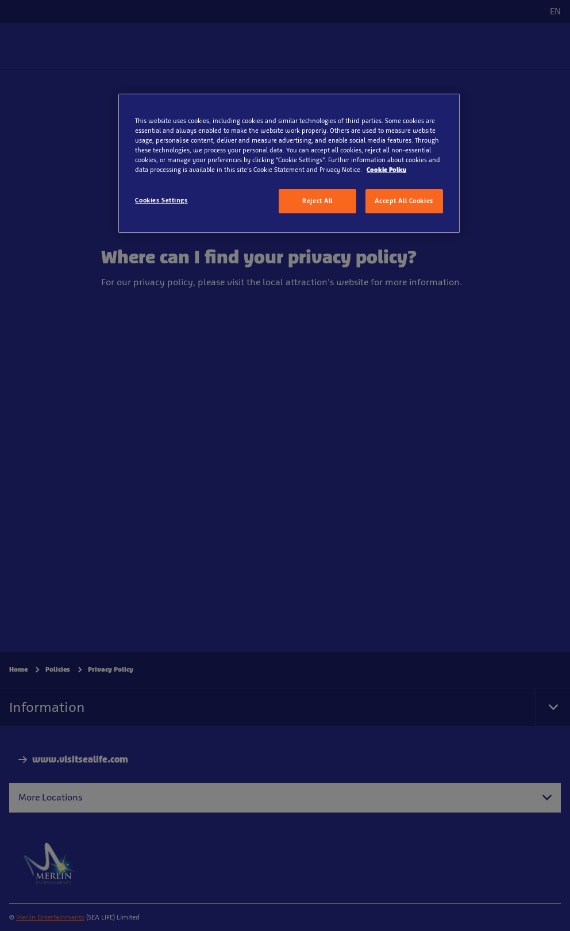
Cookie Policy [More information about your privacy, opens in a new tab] (386, 170)
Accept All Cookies (404, 201)
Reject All (317, 201)
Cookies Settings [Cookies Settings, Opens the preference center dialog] (161, 200)
